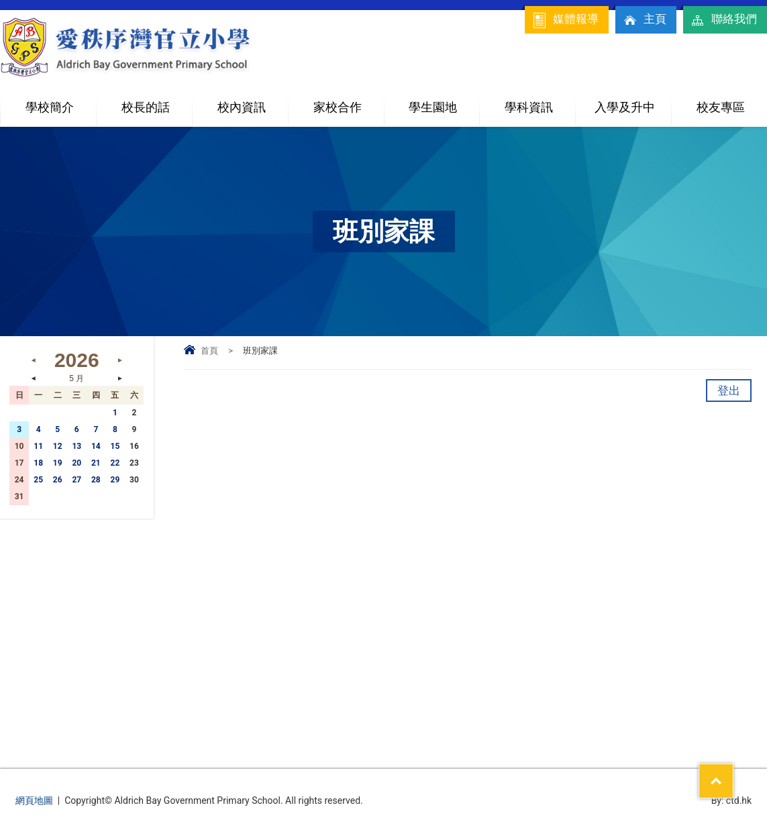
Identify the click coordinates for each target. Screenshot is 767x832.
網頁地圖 (34, 800)
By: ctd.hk (731, 800)
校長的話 (145, 107)
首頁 (209, 351)
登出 (728, 390)
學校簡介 (60, 101)
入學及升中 (633, 101)
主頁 (644, 20)
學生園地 (444, 101)
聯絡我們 (723, 20)
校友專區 (721, 107)
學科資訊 (540, 101)
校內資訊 (252, 101)
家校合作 (348, 101)
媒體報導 (565, 20)
